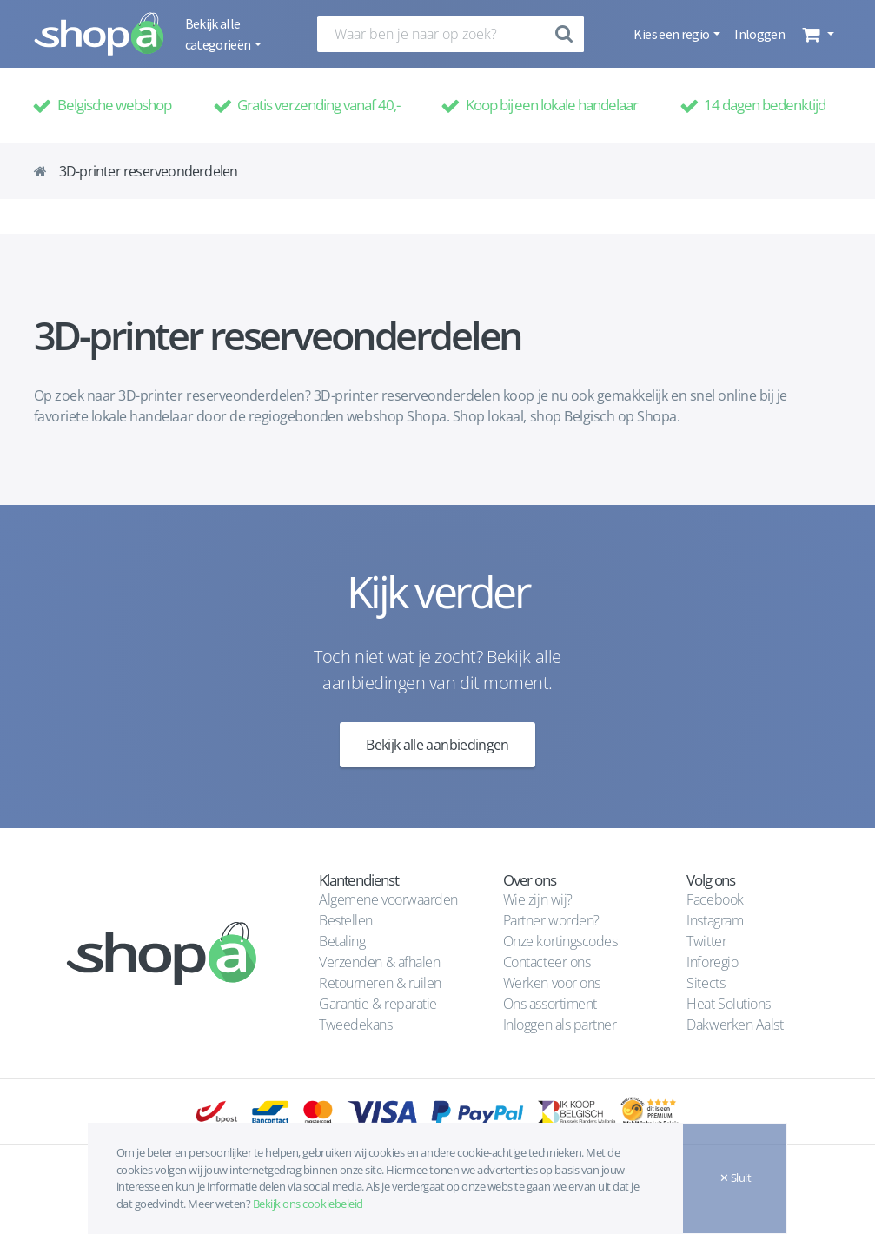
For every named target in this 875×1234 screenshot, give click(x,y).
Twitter (706, 941)
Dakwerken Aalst (736, 1024)
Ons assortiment (550, 1003)
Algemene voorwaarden (388, 899)
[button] (816, 34)
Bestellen (346, 920)
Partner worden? (551, 920)
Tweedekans (355, 1024)
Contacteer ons (546, 962)
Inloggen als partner (559, 1024)
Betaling (342, 941)
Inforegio (713, 962)
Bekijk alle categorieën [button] (219, 34)
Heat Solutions (729, 1003)
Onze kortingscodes (560, 941)
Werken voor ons (551, 982)
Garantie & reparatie (377, 1003)
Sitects (706, 982)
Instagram (714, 920)
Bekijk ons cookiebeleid (308, 1203)
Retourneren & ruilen (380, 982)
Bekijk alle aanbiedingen (437, 744)
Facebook (714, 899)
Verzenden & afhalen (379, 962)
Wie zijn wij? (538, 899)
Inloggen (759, 34)
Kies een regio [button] (672, 34)
